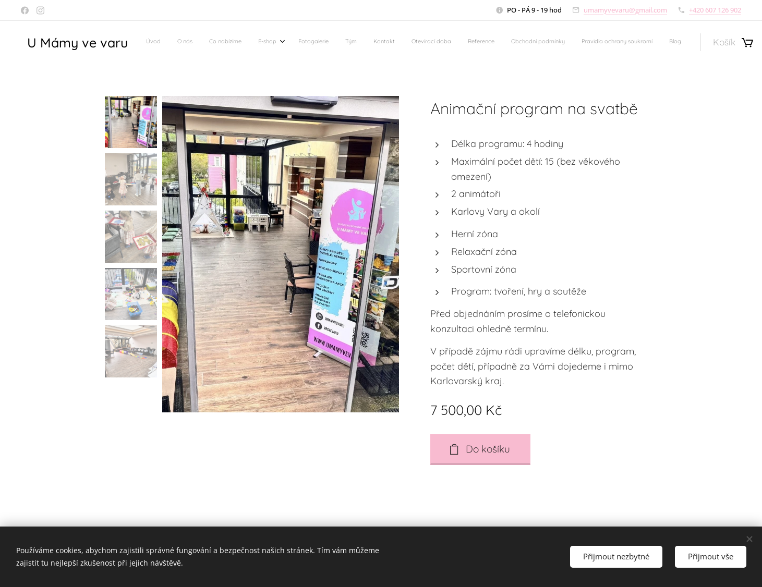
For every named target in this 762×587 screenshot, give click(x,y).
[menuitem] (476, 42)
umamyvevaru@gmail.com (625, 10)
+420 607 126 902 (715, 10)
